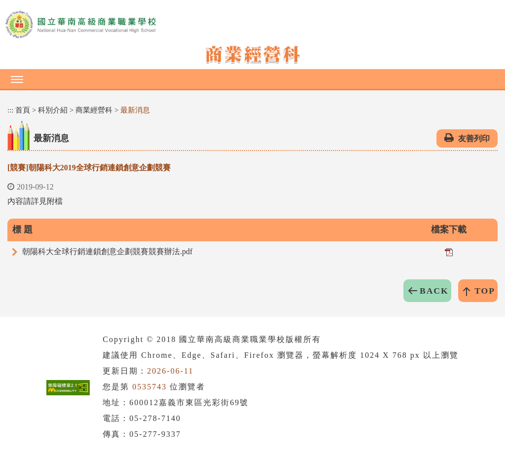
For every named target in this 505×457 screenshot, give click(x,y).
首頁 (22, 110)
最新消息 (135, 110)
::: (10, 110)
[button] (252, 79)
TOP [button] (484, 291)
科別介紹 (53, 110)
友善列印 (474, 138)
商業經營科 (93, 110)
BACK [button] (434, 291)
